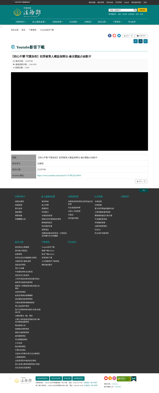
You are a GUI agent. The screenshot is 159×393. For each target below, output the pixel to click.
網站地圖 (92, 2)
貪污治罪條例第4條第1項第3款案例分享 (28, 311)
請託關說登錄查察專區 (24, 299)
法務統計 (88, 22)
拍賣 (141, 14)
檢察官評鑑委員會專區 (24, 282)
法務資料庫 (57, 22)
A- (136, 41)
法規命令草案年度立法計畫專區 (27, 353)
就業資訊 (45, 230)
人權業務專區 (20, 357)
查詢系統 (45, 201)
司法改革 (132, 22)
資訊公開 (101, 22)
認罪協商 (131, 14)
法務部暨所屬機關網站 (22, 2)
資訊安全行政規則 (22, 275)
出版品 (70, 215)
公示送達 (18, 343)
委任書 (124, 14)
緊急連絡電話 (136, 2)
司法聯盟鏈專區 (21, 339)
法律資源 (98, 201)
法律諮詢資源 (47, 215)
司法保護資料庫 (74, 208)
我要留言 (45, 208)
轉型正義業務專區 (22, 332)
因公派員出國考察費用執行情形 (27, 364)
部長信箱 (109, 2)
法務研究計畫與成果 (23, 261)
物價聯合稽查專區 (22, 329)
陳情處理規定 (47, 222)
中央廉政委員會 (101, 219)
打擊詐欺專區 (20, 350)
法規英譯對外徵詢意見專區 (25, 361)
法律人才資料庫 (74, 211)
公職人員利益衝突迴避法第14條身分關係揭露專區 (27, 320)
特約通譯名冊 (47, 226)
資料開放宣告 (78, 378)
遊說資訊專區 (20, 265)
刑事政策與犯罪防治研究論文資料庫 (80, 202)
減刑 (119, 14)
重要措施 (18, 215)
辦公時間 (94, 382)
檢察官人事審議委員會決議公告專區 (27, 287)
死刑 (137, 14)
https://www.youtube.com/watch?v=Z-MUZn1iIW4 (59, 175)
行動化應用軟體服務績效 (24, 302)
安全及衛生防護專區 (23, 368)
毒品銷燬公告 (20, 325)
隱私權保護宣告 (42, 378)
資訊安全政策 (56, 378)
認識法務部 (19, 201)
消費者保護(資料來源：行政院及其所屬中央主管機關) (54, 234)
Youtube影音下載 (48, 247)
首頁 (145, 2)
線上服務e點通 (39, 22)
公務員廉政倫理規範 (103, 212)
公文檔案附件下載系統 (50, 261)
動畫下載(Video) (48, 251)
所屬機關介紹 (20, 219)
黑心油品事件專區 (22, 306)
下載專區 (116, 22)
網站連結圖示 (47, 265)
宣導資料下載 (47, 258)
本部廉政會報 (100, 222)
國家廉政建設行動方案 (103, 215)
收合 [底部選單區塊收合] (143, 190)
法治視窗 (73, 22)
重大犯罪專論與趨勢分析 (104, 208)
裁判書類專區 (20, 336)
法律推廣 (98, 205)
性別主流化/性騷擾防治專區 (26, 258)
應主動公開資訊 (21, 251)
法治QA (98, 230)
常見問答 (118, 2)
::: (10, 2)
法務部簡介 (20, 22)
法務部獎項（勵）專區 (24, 316)
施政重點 (18, 212)
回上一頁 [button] (129, 36)
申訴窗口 (45, 212)
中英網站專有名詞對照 (24, 272)
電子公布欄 (19, 268)
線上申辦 (45, 205)
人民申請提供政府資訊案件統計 (27, 279)
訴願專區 (18, 254)
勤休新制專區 (20, 346)
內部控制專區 (20, 292)
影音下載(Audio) (48, 254)
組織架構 (18, 205)
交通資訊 (87, 382)
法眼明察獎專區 (101, 226)
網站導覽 (101, 2)
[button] (109, 35)
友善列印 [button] (142, 36)
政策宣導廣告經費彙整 (24, 295)
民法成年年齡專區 (102, 233)
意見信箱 (67, 378)
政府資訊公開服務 (22, 247)
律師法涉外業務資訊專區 (51, 219)
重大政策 (18, 208)
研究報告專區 (73, 218)
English (126, 2)
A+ (145, 41)
